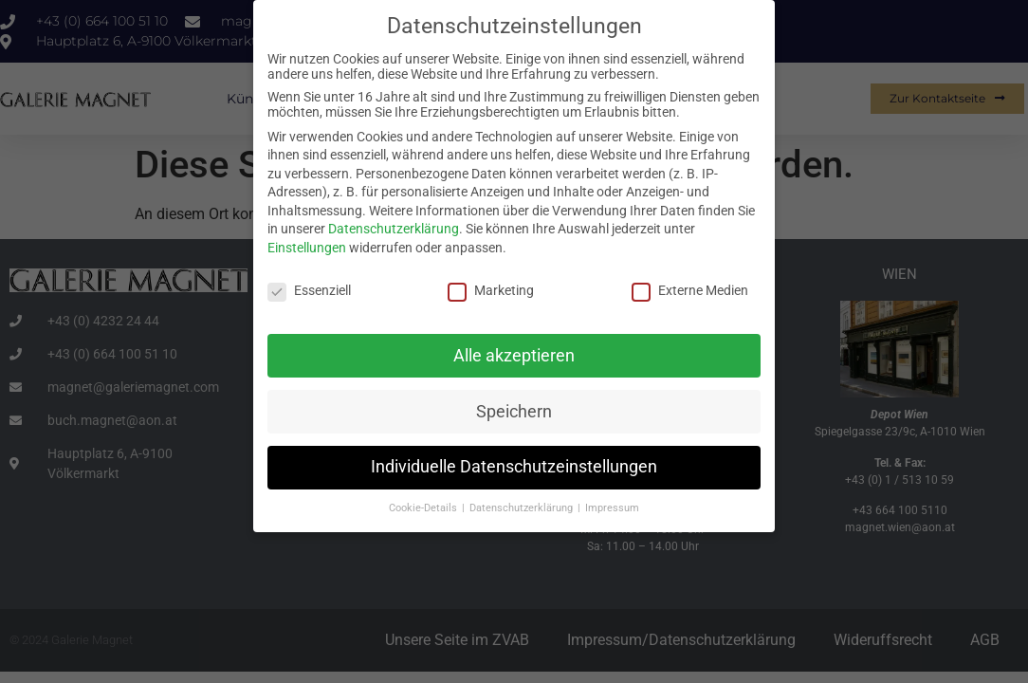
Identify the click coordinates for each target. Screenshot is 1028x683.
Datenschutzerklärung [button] (522, 506)
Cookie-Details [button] (424, 506)
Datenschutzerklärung (393, 226)
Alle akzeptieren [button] (514, 352)
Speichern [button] (514, 408)
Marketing (491, 288)
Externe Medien (690, 288)
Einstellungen (306, 245)
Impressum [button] (612, 506)
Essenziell (309, 288)
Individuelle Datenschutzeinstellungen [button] (514, 464)
